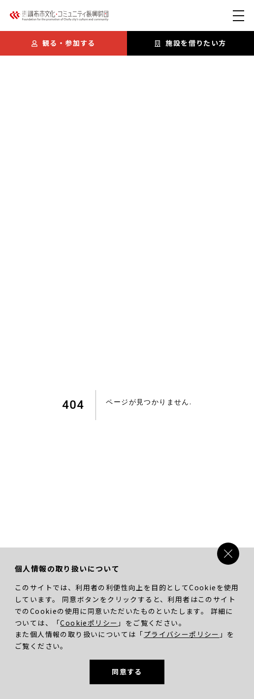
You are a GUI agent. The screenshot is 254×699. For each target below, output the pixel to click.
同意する (127, 671)
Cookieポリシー (89, 623)
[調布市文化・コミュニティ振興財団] (59, 18)
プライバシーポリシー (182, 634)
